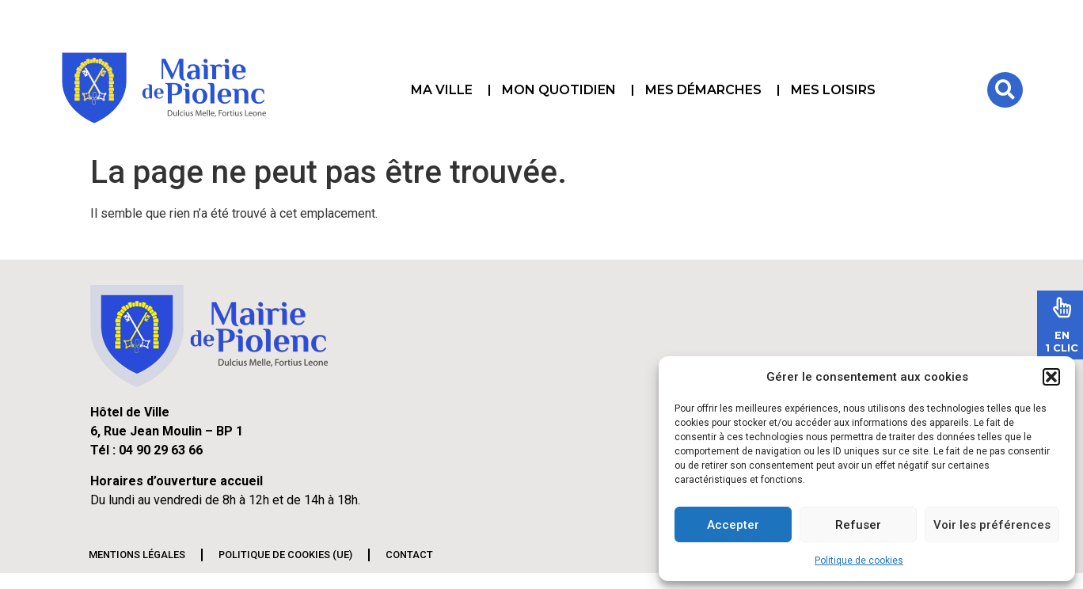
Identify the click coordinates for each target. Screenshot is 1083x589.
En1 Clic (1061, 341)
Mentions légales (137, 554)
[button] (1051, 377)
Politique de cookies (859, 560)
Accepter (733, 525)
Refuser (858, 525)
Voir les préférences (992, 525)
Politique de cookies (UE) (285, 554)
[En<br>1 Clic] (1061, 307)
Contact (409, 554)
